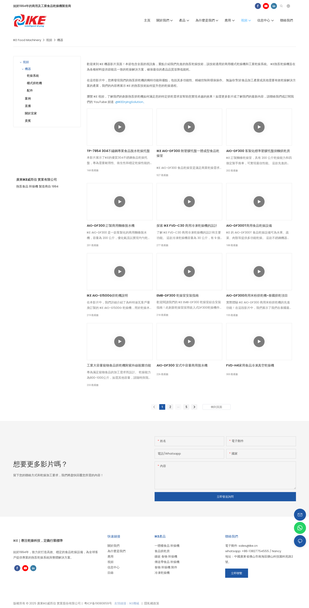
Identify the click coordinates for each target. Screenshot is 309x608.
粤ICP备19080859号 (98, 603)
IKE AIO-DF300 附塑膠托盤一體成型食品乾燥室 (188, 153)
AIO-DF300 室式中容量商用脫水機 (182, 365)
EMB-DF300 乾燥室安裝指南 (178, 295)
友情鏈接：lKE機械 (127, 603)
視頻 (49, 40)
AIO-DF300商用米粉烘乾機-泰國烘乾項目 (257, 295)
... (178, 406)
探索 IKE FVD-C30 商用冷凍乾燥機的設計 (187, 225)
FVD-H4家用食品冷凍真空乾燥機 (250, 365)
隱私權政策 (151, 603)
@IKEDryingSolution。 (130, 102)
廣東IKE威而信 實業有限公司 (36, 179)
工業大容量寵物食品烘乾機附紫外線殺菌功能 (119, 365)
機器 (60, 40)
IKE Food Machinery (27, 40)
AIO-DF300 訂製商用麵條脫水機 (111, 225)
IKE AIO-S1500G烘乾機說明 (107, 295)
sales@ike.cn (248, 546)
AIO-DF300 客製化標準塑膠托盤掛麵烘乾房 (258, 151)
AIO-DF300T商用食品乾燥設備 (249, 225)
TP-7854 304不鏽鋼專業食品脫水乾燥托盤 (118, 151)
